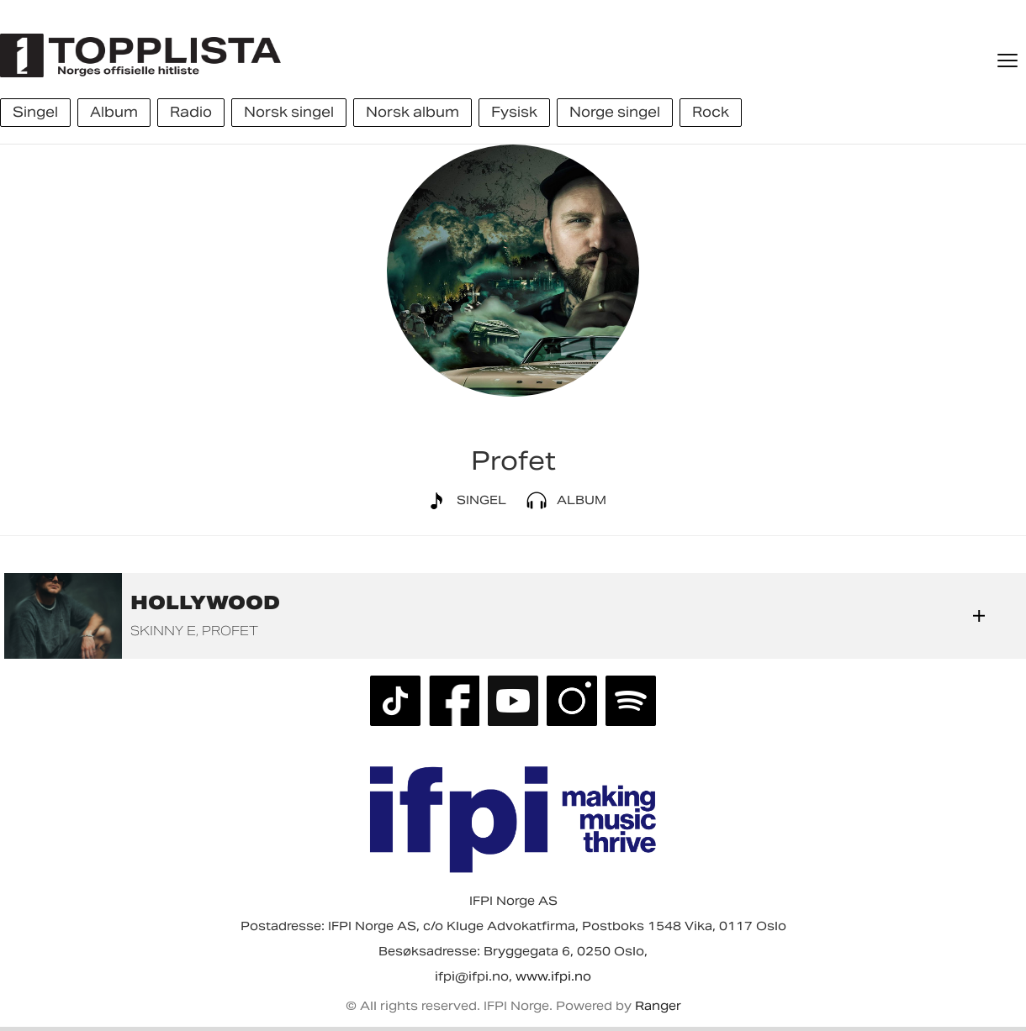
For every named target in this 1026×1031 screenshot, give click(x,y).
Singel (463, 501)
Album (563, 501)
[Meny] (1009, 60)
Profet (230, 631)
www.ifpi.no (553, 976)
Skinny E (163, 631)
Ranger (658, 1005)
